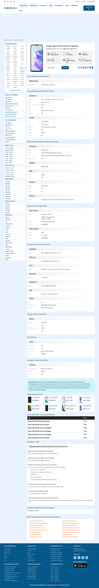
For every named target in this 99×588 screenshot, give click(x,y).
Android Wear (8, 247)
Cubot (22, 77)
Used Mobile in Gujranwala (56, 560)
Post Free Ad (89, 8)
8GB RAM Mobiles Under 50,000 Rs (70, 523)
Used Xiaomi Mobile (31, 570)
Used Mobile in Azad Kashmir (10, 576)
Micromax (8, 67)
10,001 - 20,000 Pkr (54, 578)
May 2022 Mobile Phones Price (36, 521)
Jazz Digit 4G (8, 122)
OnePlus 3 (7, 108)
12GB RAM (7, 196)
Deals (51, 5)
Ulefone (15, 65)
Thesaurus (29, 550)
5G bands (7, 210)
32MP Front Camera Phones (35, 536)
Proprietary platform (10, 253)
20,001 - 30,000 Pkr (54, 576)
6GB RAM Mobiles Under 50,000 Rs (37, 527)
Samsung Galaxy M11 (10, 133)
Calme (8, 83)
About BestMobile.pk (31, 548)
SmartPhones (7, 548)
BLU (22, 64)
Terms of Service (31, 560)
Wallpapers (74, 5)
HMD (15, 83)
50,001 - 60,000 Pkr (54, 570)
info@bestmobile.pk (79, 548)
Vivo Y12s (7, 127)
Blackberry (7, 219)
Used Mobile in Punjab (9, 568)
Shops (67, 5)
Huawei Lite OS (8, 242)
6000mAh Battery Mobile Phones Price (71, 527)
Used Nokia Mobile (31, 572)
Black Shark (22, 67)
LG (22, 50)
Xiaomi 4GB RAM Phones (35, 532)
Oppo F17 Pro (8, 129)
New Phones (33, 5)
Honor (10, 40)
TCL (22, 62)
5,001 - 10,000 (8, 160)
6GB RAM (7, 190)
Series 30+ (7, 234)
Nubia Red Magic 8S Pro (10, 114)
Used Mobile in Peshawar (56, 554)
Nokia (22, 48)
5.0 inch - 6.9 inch (9, 170)
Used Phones (24, 5)
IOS (6, 221)
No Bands (7, 212)
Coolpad (22, 79)
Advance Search (15, 90)
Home (5, 40)
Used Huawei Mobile (31, 574)
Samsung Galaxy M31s (10, 139)
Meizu (8, 60)
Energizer (15, 81)
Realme (22, 52)
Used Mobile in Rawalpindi (56, 552)
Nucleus (7, 255)
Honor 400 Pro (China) (10, 116)
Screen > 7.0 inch (9, 168)
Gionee (15, 87)
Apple (15, 46)
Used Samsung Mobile (32, 566)
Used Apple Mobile (31, 568)
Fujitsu (15, 85)
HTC (8, 50)
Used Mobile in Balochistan (10, 574)
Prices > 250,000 (9, 148)
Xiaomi (22, 46)
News (5, 560)
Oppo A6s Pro (8, 101)
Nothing (8, 69)
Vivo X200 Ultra (8, 110)
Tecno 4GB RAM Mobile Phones (36, 525)
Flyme (6, 259)
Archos (15, 71)
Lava (22, 75)
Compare (65, 67)
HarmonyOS (8, 257)
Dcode (8, 85)
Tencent (7, 249)
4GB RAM (7, 188)
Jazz (15, 64)
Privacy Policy (30, 558)
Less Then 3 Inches (10, 176)
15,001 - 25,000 (8, 156)
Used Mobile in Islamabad (10, 566)
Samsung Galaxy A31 (10, 137)
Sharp (8, 65)
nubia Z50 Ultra (8, 97)
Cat (8, 77)
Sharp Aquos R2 (9, 124)
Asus (22, 60)
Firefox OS (7, 226)
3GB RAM (7, 186)
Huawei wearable (9, 251)
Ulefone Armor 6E (9, 106)
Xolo (8, 73)
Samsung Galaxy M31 (10, 131)
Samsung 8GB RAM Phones (35, 534)
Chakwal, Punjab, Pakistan (80, 550)
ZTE (15, 60)
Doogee (15, 77)
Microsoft (15, 62)
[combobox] (54, 67)
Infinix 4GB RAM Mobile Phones (69, 525)
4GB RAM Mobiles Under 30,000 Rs (70, 536)
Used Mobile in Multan (55, 558)
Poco (15, 67)
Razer (15, 73)
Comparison (43, 5)
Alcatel (22, 58)
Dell (8, 87)
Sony (15, 50)
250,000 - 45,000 (9, 150)
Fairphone (15, 79)
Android (7, 217)
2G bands (7, 203)
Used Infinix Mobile (31, 576)
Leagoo (15, 75)
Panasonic (22, 73)
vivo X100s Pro (8, 99)
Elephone (22, 69)
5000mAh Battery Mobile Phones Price (71, 530)
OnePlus (8, 56)
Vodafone (8, 62)
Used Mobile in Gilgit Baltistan (11, 580)
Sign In (77, 1)
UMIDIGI (22, 83)
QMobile (8, 54)
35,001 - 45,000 (8, 152)
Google (22, 56)
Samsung (8, 46)
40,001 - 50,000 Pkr (54, 572)
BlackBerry (8, 58)
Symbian (7, 228)
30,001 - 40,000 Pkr (54, 574)
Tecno (8, 52)
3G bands (7, 206)
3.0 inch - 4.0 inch (9, 174)
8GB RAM (7, 192)
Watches (6, 556)
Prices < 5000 (8, 162)
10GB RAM (7, 194)
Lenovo (15, 58)
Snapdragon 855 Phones (67, 534)
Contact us (29, 556)
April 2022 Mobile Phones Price (69, 521)
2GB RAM (7, 183)
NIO (8, 81)
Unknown (7, 236)
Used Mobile (7, 550)
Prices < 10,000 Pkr (54, 580)
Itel (22, 65)
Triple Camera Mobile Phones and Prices (38, 530)
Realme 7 (7, 141)
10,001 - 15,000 (8, 158)
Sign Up (83, 1)
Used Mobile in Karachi (55, 548)
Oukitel (8, 75)
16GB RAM (7, 198)
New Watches (59, 5)
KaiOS (6, 238)
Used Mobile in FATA (8, 578)
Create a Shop (91, 1)
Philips (22, 85)
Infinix (15, 52)
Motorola (15, 56)
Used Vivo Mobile (31, 578)
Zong (8, 64)
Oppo (15, 54)
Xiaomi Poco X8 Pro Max (11, 112)
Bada (6, 245)
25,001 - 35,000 (8, 154)
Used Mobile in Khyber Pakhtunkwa (12, 572)
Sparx (22, 81)
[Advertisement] (49, 26)
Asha (6, 230)
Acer (8, 71)
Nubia (15, 69)
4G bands (7, 208)
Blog (21, 10)
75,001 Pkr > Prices (54, 566)
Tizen (6, 232)
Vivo (22, 54)
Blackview (22, 71)
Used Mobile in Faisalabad (56, 556)
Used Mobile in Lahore (55, 550)
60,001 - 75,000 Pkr (54, 568)
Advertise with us (31, 554)
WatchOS (7, 240)
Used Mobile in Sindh (9, 570)
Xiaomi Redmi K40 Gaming (11, 103)
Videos (29, 552)
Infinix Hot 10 (8, 135)
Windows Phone (9, 223)
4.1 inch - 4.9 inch (9, 172)
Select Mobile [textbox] (51, 67)
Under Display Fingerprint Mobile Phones (71, 532)
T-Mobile (8, 79)
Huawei (8, 48)
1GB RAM (7, 181)
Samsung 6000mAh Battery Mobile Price (38, 523)
